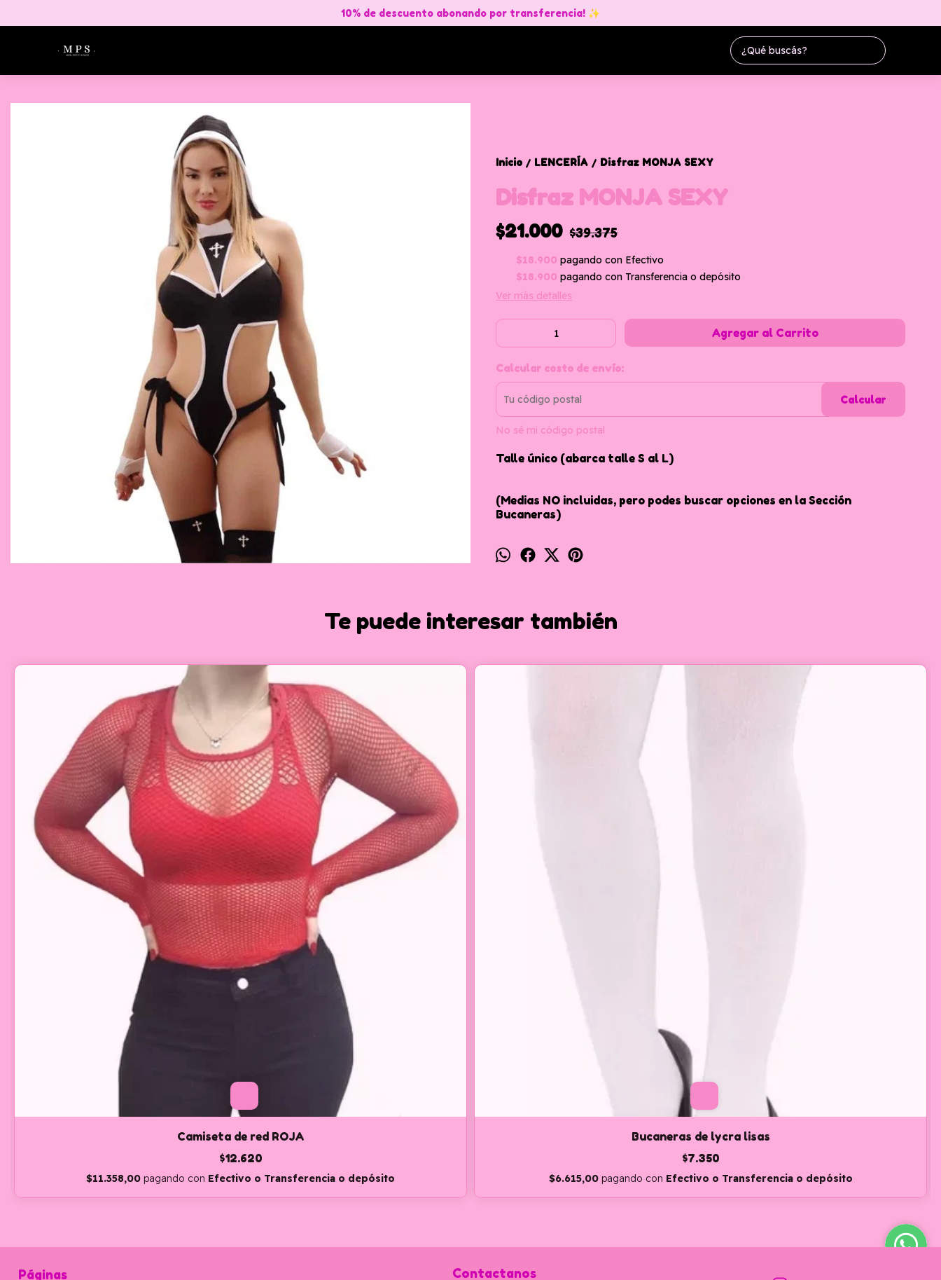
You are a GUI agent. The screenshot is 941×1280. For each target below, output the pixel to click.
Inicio (31, 1095)
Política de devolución (69, 1159)
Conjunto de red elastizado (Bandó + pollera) (816, 914)
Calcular (863, 400)
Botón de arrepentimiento (522, 1260)
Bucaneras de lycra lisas (355, 907)
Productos (42, 1111)
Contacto (39, 1127)
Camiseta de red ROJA (125, 907)
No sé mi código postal (550, 430)
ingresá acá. (449, 1260)
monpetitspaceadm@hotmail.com (537, 1103)
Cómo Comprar (54, 1143)
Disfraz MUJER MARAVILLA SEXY (585, 907)
